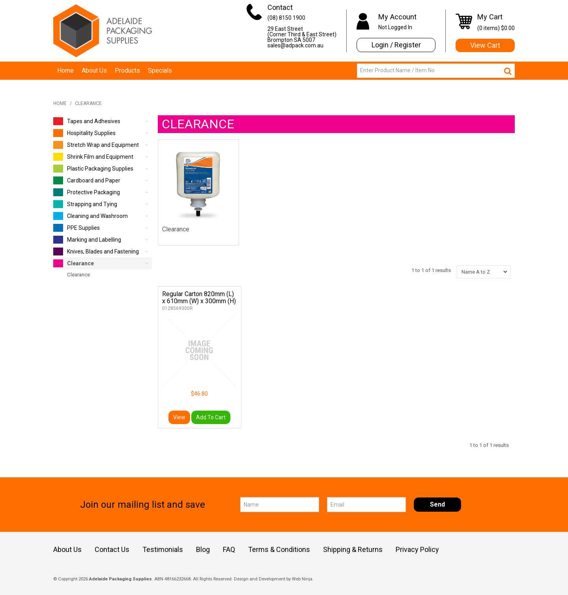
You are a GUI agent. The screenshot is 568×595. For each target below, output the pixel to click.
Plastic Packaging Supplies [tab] (93, 169)
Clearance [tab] (73, 263)
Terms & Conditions (279, 550)
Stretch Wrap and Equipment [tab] (96, 145)
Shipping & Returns (353, 550)
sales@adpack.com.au (295, 45)
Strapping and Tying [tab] (85, 204)
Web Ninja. (303, 579)
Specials (160, 70)
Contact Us (112, 550)
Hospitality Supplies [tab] (84, 133)
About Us (94, 70)
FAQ (229, 550)
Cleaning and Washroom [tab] (90, 216)
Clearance (175, 229)
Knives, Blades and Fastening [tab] (96, 251)
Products (127, 70)
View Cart (485, 45)
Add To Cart (211, 417)
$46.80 (199, 393)
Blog (203, 550)
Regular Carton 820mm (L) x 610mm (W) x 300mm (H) (199, 297)
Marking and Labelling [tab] (87, 240)
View (179, 417)
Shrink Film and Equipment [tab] (93, 157)
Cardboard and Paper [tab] (86, 180)
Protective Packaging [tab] (86, 192)
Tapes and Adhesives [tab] (86, 121)
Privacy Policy (417, 550)
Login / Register (396, 45)
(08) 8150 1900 (286, 18)
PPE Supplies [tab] (76, 228)
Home (65, 70)
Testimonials (162, 550)
